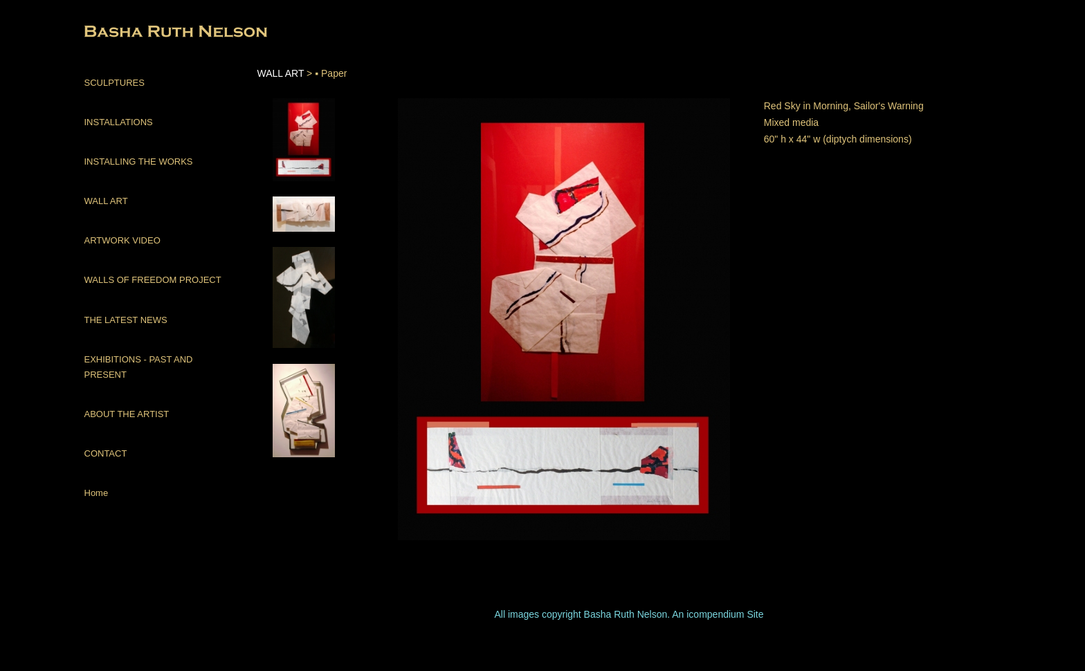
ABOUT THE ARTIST (127, 414)
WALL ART (106, 201)
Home (96, 493)
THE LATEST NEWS (125, 320)
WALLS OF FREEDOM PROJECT (152, 280)
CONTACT (105, 453)
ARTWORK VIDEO (122, 240)
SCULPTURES (114, 82)
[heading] (119, 33)
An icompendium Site (717, 614)
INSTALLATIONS (118, 122)
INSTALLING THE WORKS (138, 161)
